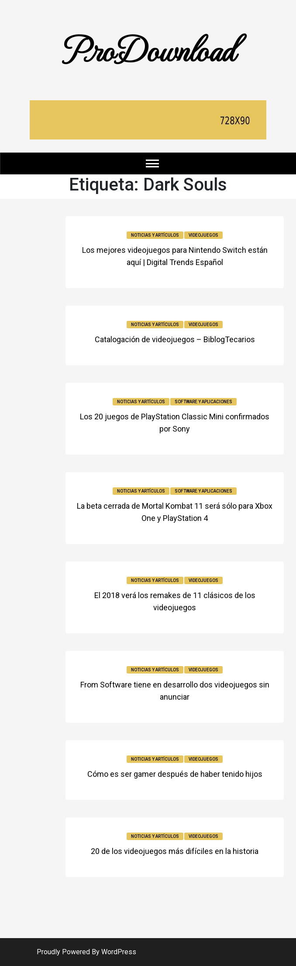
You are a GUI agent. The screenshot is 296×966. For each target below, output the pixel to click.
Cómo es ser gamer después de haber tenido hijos (174, 774)
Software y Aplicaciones (203, 401)
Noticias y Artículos (155, 235)
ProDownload (148, 48)
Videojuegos (203, 235)
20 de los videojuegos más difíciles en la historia (174, 851)
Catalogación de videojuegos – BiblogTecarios (175, 339)
